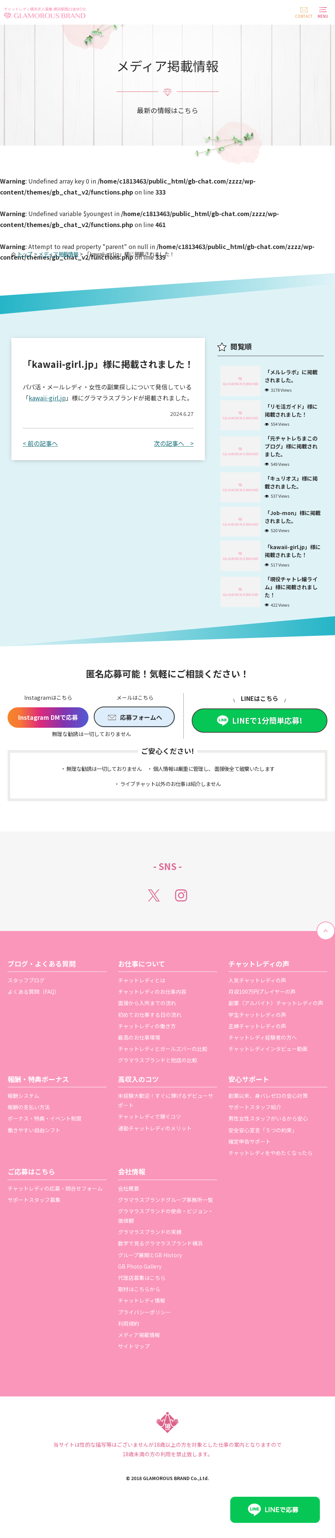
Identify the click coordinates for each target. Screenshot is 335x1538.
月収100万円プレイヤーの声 (262, 1009)
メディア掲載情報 (139, 1352)
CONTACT (303, 16)
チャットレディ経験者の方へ (262, 1055)
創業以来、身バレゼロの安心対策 (268, 1113)
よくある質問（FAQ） (34, 1009)
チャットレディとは (141, 998)
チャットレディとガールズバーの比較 (163, 1066)
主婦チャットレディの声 (257, 1044)
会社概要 (128, 1206)
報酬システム (23, 1113)
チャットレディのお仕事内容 (152, 1009)
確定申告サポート (249, 1159)
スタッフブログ (26, 998)
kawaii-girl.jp (47, 397)
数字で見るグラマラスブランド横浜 (160, 1261)
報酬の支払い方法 (29, 1125)
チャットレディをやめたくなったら (270, 1170)
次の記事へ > (174, 443)
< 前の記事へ (40, 443)
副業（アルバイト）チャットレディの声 (275, 1020)
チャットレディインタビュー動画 (267, 1066)
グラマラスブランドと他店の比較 (157, 1078)
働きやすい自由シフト (34, 1147)
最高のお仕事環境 (139, 1055)
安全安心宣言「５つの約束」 (262, 1147)
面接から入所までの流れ (147, 1020)
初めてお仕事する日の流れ (149, 1032)
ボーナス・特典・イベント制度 (45, 1136)
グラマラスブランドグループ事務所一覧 (165, 1217)
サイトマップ (134, 1364)
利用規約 (128, 1341)
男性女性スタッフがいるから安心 (268, 1136)
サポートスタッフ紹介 (254, 1125)
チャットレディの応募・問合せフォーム (55, 1206)
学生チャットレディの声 (257, 1032)
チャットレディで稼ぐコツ (149, 1134)
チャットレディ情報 (141, 1318)
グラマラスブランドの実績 (149, 1249)
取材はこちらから (139, 1307)
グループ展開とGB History (150, 1272)
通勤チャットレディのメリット (155, 1145)
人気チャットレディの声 (257, 998)
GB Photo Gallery (139, 1284)
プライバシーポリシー (144, 1329)
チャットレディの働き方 (147, 1044)
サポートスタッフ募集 (34, 1217)
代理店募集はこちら (142, 1295)
